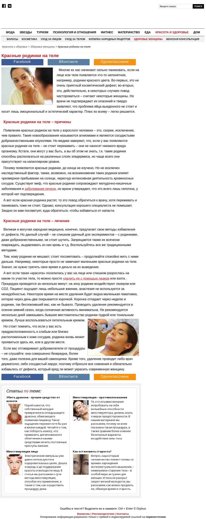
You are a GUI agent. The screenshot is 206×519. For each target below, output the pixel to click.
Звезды (25, 32)
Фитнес (107, 32)
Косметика (29, 39)
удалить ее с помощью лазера (86, 278)
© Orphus (140, 508)
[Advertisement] (174, 75)
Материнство (129, 32)
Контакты (122, 513)
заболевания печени (40, 188)
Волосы (12, 39)
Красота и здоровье (172, 32)
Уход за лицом (51, 39)
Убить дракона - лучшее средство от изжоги (33, 399)
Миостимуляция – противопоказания (100, 397)
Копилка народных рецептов (109, 39)
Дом (196, 32)
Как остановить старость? (92, 451)
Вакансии (83, 513)
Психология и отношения (74, 32)
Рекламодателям (103, 513)
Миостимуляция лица (22, 451)
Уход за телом (75, 39)
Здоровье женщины (148, 39)
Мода (10, 32)
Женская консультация (182, 39)
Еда (148, 32)
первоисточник (156, 516)
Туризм (42, 32)
